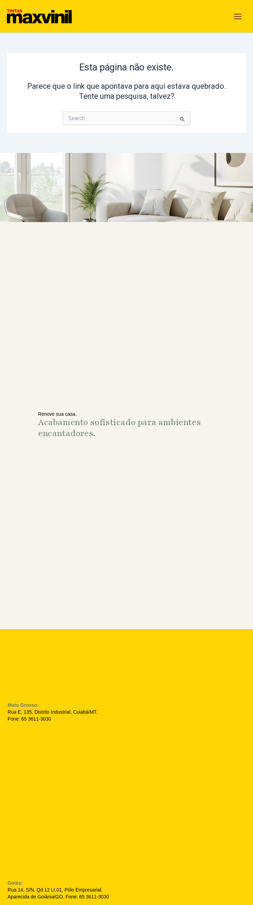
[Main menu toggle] (237, 16)
